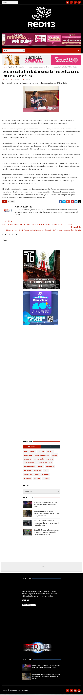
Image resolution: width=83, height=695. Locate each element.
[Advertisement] (41, 342)
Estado (54, 456)
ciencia (36, 475)
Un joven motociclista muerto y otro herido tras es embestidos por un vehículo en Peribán (46, 505)
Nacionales (50, 467)
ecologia (45, 475)
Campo (32, 452)
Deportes (50, 452)
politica (11, 67)
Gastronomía (39, 459)
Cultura (41, 452)
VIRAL (27, 690)
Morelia (40, 467)
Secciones (32, 447)
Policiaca (37, 471)
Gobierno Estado (30, 463)
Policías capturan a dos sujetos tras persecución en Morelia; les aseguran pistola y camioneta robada (46, 523)
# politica (11, 202)
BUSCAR (51, 447)
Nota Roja (28, 471)
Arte (26, 452)
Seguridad (28, 475)
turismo (46, 479)
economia (27, 479)
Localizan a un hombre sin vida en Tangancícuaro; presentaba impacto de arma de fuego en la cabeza (46, 514)
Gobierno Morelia (45, 463)
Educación (28, 456)
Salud (46, 471)
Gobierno (49, 459)
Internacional (29, 467)
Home (5, 67)
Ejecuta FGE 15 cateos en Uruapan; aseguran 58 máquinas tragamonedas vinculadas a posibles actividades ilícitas (46, 532)
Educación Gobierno (41, 456)
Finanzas (27, 459)
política (37, 479)
